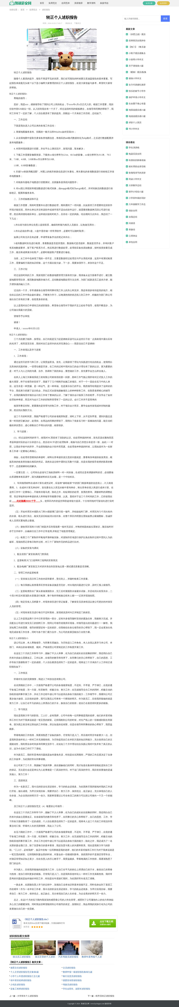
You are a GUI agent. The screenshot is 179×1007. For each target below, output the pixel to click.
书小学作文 (134, 129)
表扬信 (132, 229)
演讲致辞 (78, 3)
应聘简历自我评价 (137, 40)
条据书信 (104, 3)
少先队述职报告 (17, 984)
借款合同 (133, 210)
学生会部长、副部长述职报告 (76, 989)
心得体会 (133, 236)
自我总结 (133, 217)
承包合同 (133, 242)
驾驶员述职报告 (70, 984)
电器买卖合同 (135, 154)
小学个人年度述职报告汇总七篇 (25, 976)
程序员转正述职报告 (105, 996)
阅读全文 (68, 23)
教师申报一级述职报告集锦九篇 (77, 972)
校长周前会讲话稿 (137, 166)
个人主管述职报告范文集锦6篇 (24, 972)
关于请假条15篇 (136, 66)
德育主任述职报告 (18, 968)
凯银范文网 (85, 1004)
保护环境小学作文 (137, 97)
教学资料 (91, 3)
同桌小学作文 (135, 179)
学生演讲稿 (134, 147)
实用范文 (53, 3)
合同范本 (65, 3)
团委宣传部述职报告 (72, 980)
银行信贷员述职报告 (72, 976)
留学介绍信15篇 (136, 192)
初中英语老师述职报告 (20, 980)
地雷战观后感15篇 (137, 110)
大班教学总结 (135, 185)
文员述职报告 (69, 968)
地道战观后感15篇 (137, 116)
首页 (42, 3)
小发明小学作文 (136, 59)
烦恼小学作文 (135, 78)
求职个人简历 (135, 122)
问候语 (132, 223)
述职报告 (46, 10)
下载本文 (77, 23)
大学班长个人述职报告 (27, 996)
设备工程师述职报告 (19, 989)
